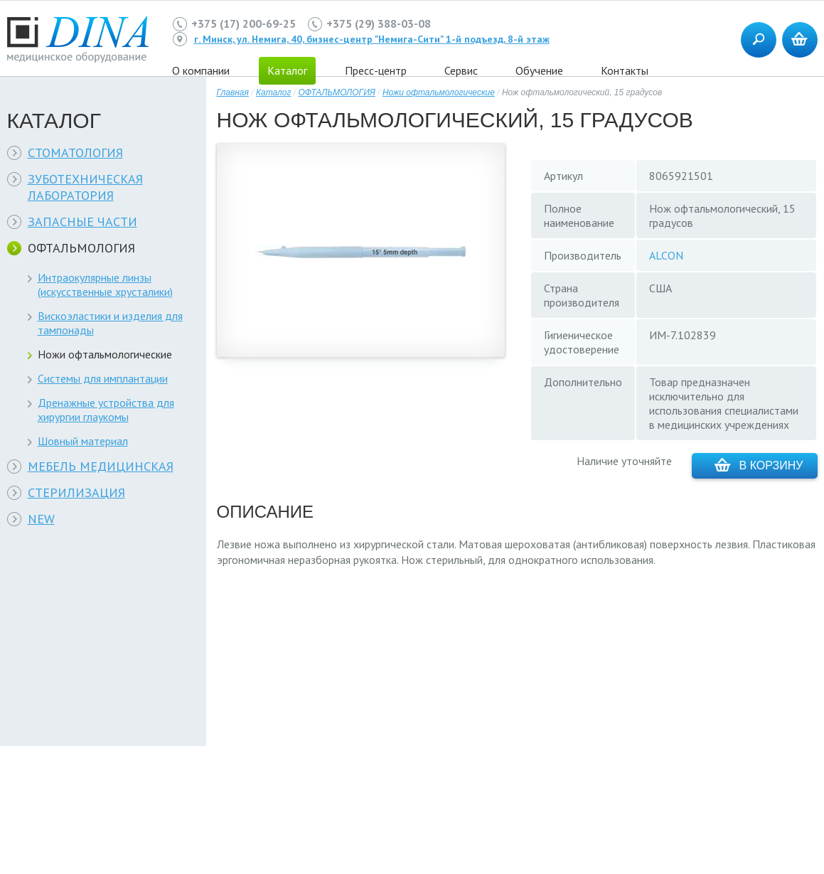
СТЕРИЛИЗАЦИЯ (76, 492)
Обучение (539, 70)
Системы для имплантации (103, 378)
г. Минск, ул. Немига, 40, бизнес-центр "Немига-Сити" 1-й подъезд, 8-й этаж (372, 39)
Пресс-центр (376, 70)
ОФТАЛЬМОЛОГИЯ (81, 248)
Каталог (273, 92)
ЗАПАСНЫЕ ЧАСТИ (82, 221)
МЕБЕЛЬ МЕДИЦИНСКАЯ (100, 466)
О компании (201, 70)
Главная (233, 92)
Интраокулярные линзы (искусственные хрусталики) (105, 284)
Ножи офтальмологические (105, 354)
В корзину (759, 464)
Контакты (624, 70)
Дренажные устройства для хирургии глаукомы (106, 409)
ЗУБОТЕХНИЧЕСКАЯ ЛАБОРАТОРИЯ (85, 187)
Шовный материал (83, 441)
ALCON (666, 255)
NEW (41, 519)
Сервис (461, 70)
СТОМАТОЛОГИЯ (75, 152)
